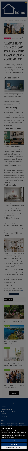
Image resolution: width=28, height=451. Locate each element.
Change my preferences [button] (14, 447)
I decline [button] (14, 444)
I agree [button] (14, 440)
